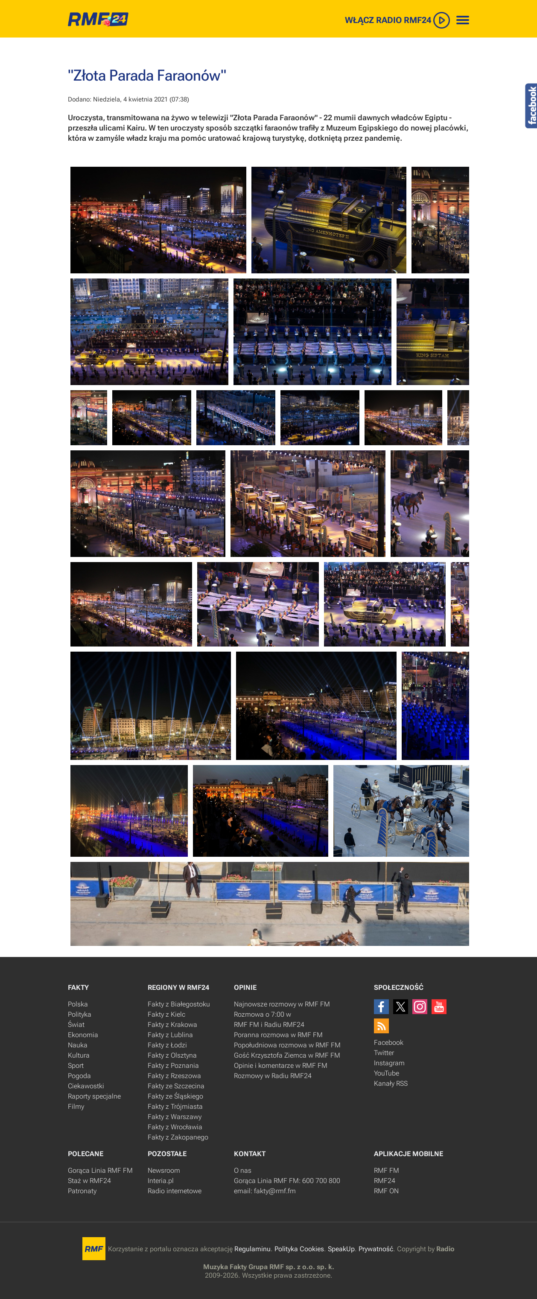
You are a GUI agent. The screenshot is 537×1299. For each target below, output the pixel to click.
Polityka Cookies (299, 1249)
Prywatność (376, 1249)
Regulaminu (252, 1249)
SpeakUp (341, 1249)
